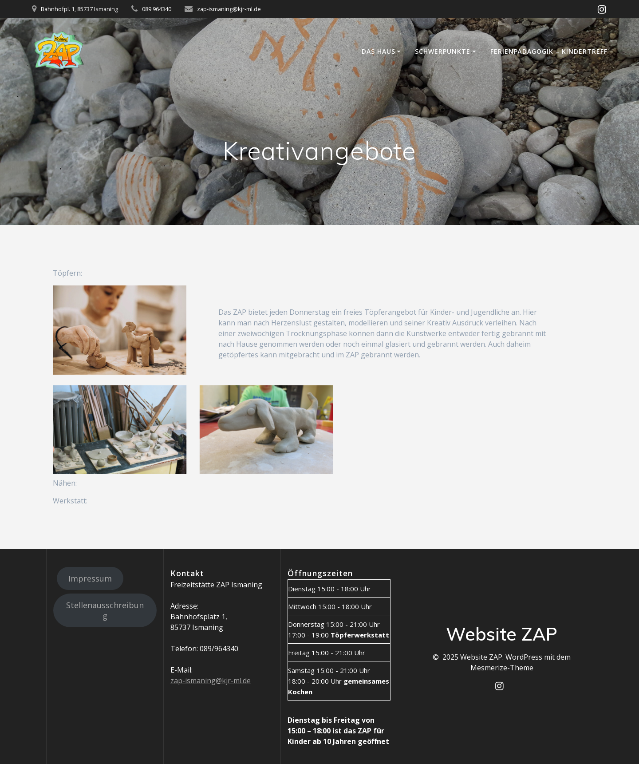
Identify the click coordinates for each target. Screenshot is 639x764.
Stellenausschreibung (105, 610)
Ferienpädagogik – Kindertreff (548, 51)
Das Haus (378, 51)
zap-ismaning (193, 680)
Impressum (90, 578)
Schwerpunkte (442, 51)
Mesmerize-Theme (501, 668)
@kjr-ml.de (233, 680)
